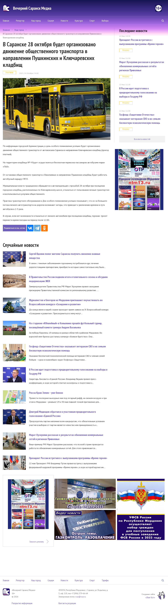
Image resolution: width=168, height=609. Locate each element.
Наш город (36, 20)
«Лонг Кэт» (150, 597)
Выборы (105, 20)
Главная (6, 20)
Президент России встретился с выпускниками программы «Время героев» (68, 458)
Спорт (92, 20)
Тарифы (105, 580)
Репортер (20, 20)
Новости (64, 20)
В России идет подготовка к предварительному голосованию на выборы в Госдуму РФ (138, 92)
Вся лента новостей (142, 139)
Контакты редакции (67, 603)
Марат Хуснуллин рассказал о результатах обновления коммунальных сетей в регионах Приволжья (141, 66)
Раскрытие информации (22, 603)
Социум (51, 20)
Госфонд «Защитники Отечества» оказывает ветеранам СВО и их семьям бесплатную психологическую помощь (139, 119)
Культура (79, 20)
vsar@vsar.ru (80, 596)
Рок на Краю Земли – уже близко (46, 392)
